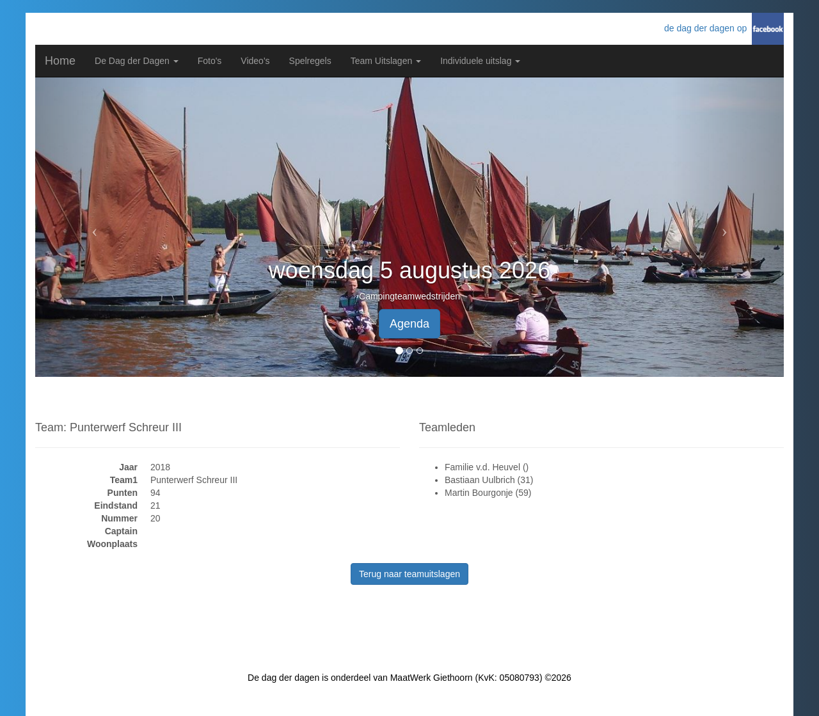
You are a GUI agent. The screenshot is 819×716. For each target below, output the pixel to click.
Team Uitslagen (386, 61)
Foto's (210, 61)
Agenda (409, 323)
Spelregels (310, 61)
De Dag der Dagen (137, 61)
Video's (255, 61)
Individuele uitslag (480, 61)
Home (60, 60)
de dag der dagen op (708, 28)
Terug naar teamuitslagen (409, 574)
